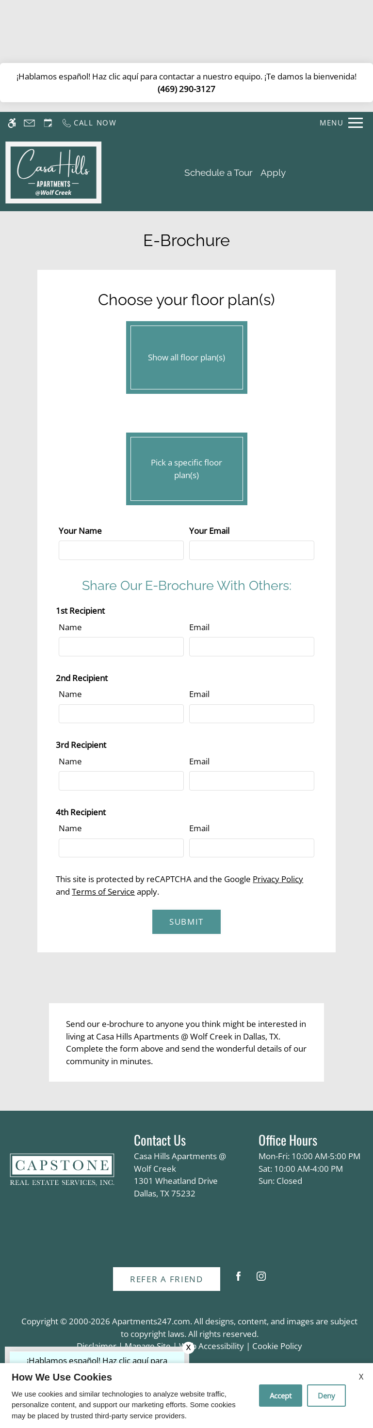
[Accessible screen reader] (11, 122)
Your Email (209, 530)
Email (199, 627)
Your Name (80, 530)
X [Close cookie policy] (361, 1376)
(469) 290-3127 (186, 88)
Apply (273, 172)
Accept (281, 1395)
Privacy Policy (278, 879)
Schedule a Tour (218, 172)
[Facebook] (238, 1280)
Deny (326, 1395)
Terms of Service (103, 891)
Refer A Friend (166, 1279)
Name (70, 627)
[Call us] (89, 122)
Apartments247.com (151, 1321)
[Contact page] (29, 122)
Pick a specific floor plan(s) (186, 466)
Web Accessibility (211, 1345)
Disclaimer (96, 1345)
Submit (186, 921)
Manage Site (148, 1345)
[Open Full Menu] (341, 122)
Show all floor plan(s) (186, 355)
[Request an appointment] (48, 122)
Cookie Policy (277, 1345)
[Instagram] (261, 1280)
